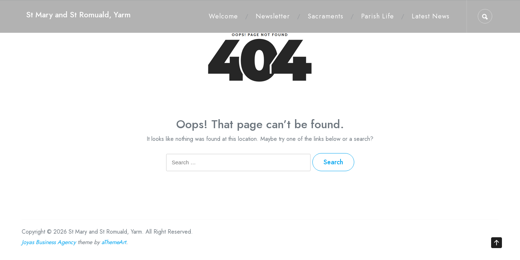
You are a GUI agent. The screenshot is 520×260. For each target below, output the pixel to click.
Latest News (431, 16)
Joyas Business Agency (49, 242)
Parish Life (377, 16)
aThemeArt (113, 242)
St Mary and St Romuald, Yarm (78, 14)
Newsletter (273, 16)
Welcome (223, 16)
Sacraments (325, 16)
